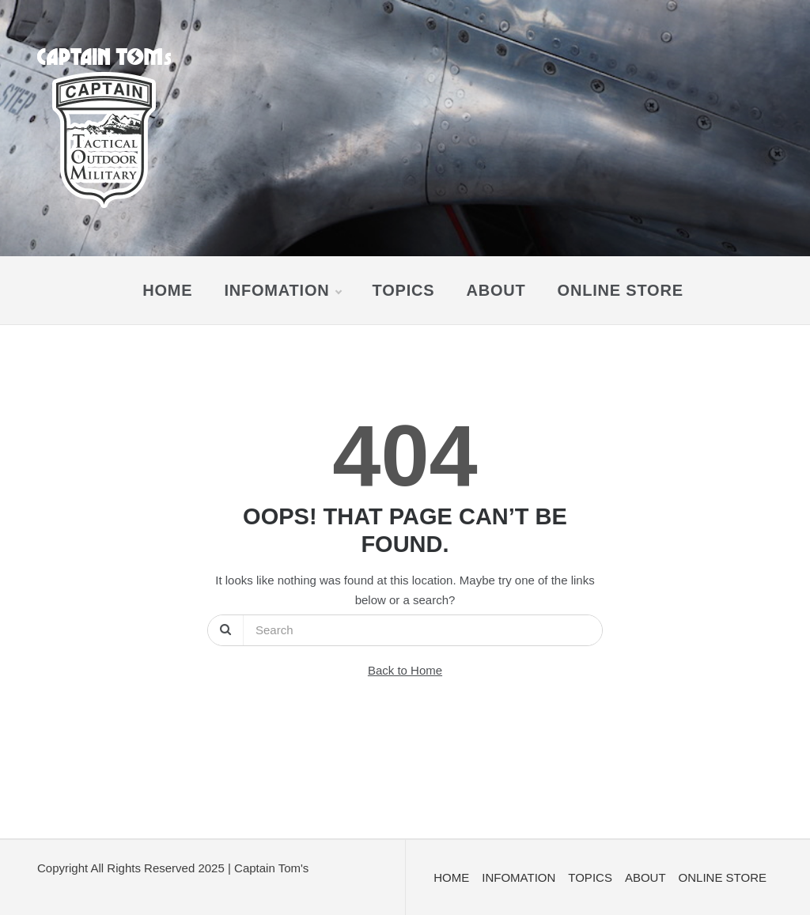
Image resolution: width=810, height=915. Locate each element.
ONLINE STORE (620, 290)
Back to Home (405, 670)
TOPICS (404, 290)
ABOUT (495, 290)
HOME (167, 290)
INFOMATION (282, 290)
